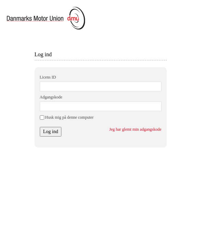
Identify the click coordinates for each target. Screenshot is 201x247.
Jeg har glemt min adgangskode (135, 129)
